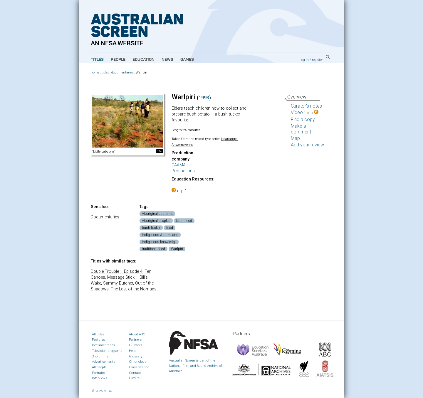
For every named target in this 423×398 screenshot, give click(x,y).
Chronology (137, 361)
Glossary (135, 356)
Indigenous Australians (160, 235)
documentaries (122, 72)
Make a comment (301, 129)
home (95, 72)
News (167, 60)
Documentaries (105, 217)
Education (143, 60)
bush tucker (151, 228)
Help (132, 351)
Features (98, 339)
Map (295, 138)
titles (105, 72)
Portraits (98, 373)
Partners (135, 339)
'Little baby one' (103, 151)
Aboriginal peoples (156, 221)
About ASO (137, 334)
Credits (134, 378)
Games (187, 60)
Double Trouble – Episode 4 (116, 271)
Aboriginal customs (157, 214)
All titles (98, 334)
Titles (97, 60)
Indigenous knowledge (159, 242)
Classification (139, 367)
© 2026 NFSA (102, 391)
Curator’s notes (306, 106)
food (169, 228)
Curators (135, 345)
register (317, 60)
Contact (135, 373)
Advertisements (103, 361)
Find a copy (303, 119)
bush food (184, 221)
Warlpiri (177, 249)
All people (99, 367)
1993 (204, 98)
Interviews (99, 378)
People (118, 60)
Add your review (307, 145)
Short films (100, 356)
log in (305, 60)
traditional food (153, 249)
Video (304, 112)
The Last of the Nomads (134, 289)
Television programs (107, 351)
